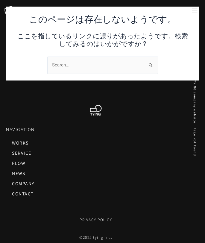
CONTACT (23, 194)
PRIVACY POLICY (96, 219)
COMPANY (23, 183)
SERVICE (21, 153)
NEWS (18, 173)
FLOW (18, 163)
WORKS (20, 143)
